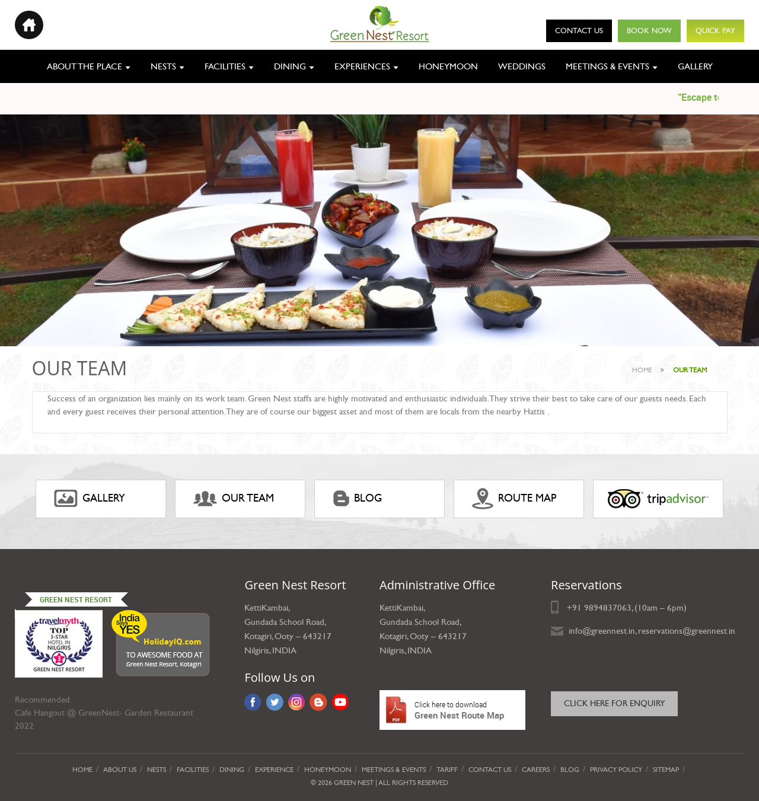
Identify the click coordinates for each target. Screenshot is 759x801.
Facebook (252, 702)
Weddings (522, 66)
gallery (89, 499)
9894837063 (608, 607)
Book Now (649, 31)
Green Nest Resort (76, 599)
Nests (163, 66)
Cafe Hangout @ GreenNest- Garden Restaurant (104, 712)
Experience (274, 769)
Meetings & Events (607, 66)
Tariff (447, 769)
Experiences (362, 66)
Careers (536, 769)
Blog (357, 498)
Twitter (274, 702)
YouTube (340, 702)
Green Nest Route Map (452, 710)
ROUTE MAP (514, 498)
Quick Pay (715, 31)
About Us (119, 769)
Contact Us (579, 31)
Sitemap (666, 769)
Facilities (225, 66)
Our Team (233, 498)
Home (642, 370)
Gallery (695, 66)
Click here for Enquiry (614, 703)
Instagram (296, 702)
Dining (290, 66)
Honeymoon (448, 66)
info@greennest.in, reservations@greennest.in (652, 631)
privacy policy (616, 769)
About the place (84, 66)
